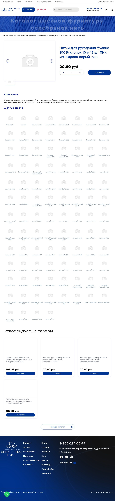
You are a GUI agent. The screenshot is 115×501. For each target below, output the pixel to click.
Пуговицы (46, 465)
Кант (43, 456)
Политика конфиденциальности (102, 492)
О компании (8, 2)
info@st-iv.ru (65, 452)
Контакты (29, 2)
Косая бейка (47, 469)
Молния (45, 447)
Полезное (28, 456)
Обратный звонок (93, 10)
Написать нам (65, 463)
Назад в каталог (61, 427)
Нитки (44, 443)
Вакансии (59, 2)
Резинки (45, 452)
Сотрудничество (44, 2)
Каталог (29, 10)
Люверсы (46, 473)
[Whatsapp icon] (7, 494)
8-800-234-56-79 (94, 8)
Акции (43, 10)
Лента (44, 460)
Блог (19, 2)
